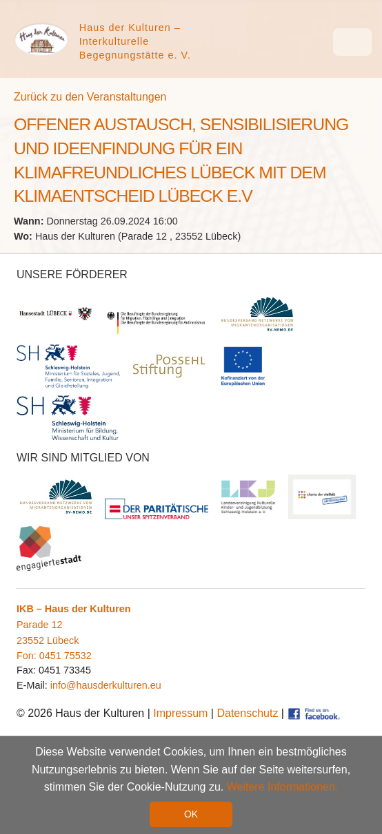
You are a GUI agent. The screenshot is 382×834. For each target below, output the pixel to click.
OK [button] (191, 814)
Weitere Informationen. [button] (283, 787)
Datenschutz (247, 713)
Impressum (180, 713)
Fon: (28, 655)
